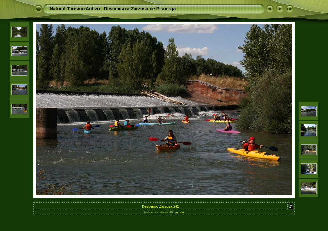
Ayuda (179, 212)
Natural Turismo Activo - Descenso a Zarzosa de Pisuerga (113, 8)
